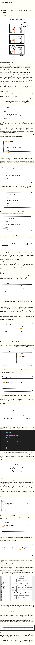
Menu (1, 4)
